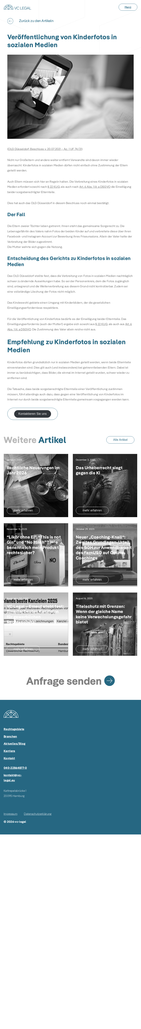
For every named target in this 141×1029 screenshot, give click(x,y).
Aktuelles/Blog (14, 743)
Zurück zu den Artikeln (36, 20)
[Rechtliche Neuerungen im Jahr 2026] (36, 485)
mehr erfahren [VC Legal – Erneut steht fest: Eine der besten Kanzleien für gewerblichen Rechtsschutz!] (23, 649)
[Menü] (128, 7)
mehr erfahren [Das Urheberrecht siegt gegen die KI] (92, 510)
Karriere (9, 751)
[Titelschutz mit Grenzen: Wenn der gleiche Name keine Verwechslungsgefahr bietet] (105, 614)
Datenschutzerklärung (37, 814)
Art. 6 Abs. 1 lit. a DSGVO (94, 186)
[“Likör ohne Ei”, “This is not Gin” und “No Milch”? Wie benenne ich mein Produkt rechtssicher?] (36, 544)
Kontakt (9, 758)
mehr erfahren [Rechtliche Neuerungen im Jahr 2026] (23, 510)
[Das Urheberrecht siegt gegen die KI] (105, 485)
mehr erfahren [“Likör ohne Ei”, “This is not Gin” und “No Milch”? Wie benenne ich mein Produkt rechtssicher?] (23, 579)
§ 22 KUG (54, 186)
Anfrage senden (64, 680)
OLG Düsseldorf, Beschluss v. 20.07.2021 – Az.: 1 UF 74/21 (45, 149)
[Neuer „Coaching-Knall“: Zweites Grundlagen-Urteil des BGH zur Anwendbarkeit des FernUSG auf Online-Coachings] (105, 547)
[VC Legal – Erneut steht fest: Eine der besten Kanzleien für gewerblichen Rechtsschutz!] (36, 614)
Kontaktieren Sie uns (32, 413)
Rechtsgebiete (14, 729)
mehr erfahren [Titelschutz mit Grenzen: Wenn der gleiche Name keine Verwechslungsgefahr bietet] (92, 649)
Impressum (10, 814)
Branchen (10, 736)
